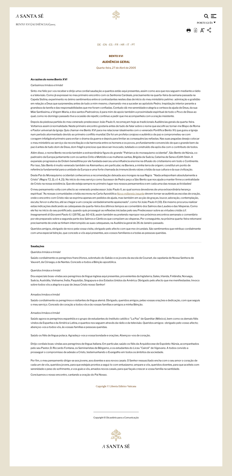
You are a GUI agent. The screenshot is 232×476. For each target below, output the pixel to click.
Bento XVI (23, 24)
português (205, 23)
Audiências (41, 24)
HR (122, 44)
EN (105, 44)
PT (133, 44)
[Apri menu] (213, 16)
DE (99, 44)
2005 (52, 24)
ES (110, 44)
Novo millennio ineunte (130, 193)
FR (116, 44)
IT (128, 44)
